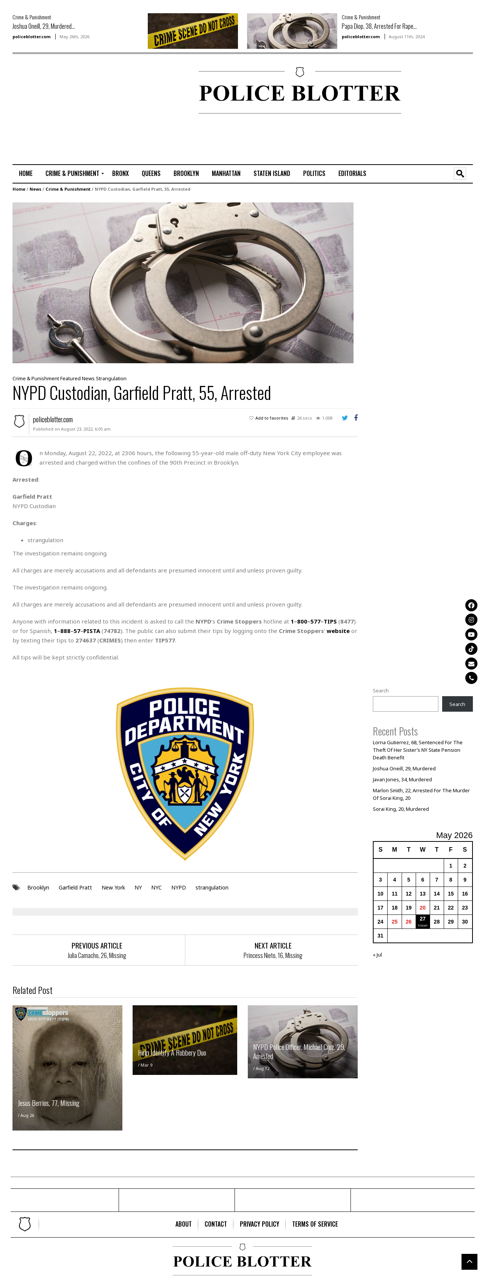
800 (302, 621)
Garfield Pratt (75, 886)
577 (315, 621)
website (338, 630)
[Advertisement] (35, 91)
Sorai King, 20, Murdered (401, 808)
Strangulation (111, 378)
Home (19, 188)
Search (381, 690)
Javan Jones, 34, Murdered (402, 779)
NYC (156, 886)
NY (138, 886)
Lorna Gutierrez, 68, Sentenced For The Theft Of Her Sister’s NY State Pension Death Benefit (418, 749)
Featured (70, 378)
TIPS (330, 621)
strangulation (212, 886)
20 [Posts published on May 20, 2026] (423, 907)
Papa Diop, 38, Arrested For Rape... (379, 26)
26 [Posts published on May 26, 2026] (409, 921)
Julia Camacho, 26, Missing (97, 954)
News (35, 188)
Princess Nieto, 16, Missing (273, 954)
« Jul (377, 954)
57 (77, 630)
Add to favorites (271, 417)
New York (113, 886)
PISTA (91, 630)
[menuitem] (26, 173)
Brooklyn (38, 886)
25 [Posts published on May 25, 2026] (395, 921)
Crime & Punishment (32, 17)
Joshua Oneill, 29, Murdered (404, 768)
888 (65, 630)
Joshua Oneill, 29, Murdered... (44, 26)
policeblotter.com (31, 36)
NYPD (178, 886)
